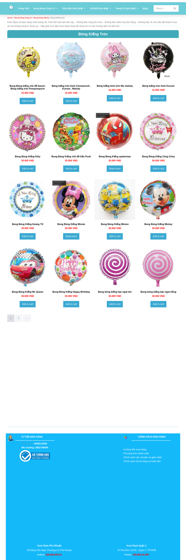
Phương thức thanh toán (136, 453)
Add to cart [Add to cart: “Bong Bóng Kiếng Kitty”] (27, 168)
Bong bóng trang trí (46, 8)
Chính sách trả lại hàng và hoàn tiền (142, 461)
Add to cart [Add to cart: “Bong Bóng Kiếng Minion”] (114, 236)
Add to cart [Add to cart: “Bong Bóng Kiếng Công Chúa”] (158, 168)
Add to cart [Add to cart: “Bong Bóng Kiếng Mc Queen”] (27, 304)
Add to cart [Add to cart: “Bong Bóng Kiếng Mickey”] (158, 236)
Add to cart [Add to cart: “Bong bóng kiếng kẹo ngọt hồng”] (158, 304)
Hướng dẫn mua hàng (135, 449)
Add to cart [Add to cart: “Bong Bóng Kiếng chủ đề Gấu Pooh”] (71, 168)
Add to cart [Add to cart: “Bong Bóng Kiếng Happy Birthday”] (71, 304)
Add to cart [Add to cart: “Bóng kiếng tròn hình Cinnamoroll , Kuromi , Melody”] (71, 101)
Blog (145, 8)
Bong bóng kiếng (41, 18)
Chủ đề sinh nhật (100, 8)
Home (10, 18)
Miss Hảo (28, 443)
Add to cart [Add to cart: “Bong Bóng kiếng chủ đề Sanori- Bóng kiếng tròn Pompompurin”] (27, 101)
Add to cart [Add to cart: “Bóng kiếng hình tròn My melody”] (114, 98)
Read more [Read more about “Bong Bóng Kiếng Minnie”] (71, 236)
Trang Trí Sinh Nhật (127, 8)
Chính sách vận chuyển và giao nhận (143, 457)
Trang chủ (23, 8)
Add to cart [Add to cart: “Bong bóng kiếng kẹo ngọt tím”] (114, 304)
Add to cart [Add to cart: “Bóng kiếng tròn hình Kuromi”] (158, 98)
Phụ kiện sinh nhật (73, 8)
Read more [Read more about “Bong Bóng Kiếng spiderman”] (114, 168)
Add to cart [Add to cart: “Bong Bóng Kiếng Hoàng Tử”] (27, 236)
